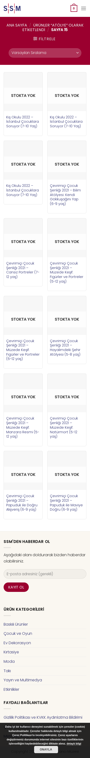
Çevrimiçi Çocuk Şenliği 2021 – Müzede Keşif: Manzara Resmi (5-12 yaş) (22, 427)
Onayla (46, 749)
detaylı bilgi (74, 743)
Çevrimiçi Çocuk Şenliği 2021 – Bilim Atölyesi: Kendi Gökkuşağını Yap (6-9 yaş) (65, 194)
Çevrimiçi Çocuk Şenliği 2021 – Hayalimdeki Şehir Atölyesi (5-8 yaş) (65, 348)
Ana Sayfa (16, 25)
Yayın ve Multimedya (23, 680)
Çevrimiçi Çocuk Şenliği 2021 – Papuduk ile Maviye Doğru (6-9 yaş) (66, 503)
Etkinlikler (11, 689)
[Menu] (83, 8)
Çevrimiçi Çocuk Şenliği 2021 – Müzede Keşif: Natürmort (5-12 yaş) (64, 427)
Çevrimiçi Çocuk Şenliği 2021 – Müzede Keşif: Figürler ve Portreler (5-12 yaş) (66, 272)
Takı (7, 671)
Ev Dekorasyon (17, 643)
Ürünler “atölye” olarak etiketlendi (53, 27)
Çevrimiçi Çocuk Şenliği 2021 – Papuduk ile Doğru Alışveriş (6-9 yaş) (21, 503)
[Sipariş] (45, 53)
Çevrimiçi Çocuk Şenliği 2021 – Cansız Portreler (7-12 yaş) (22, 270)
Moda (9, 661)
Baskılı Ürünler (16, 624)
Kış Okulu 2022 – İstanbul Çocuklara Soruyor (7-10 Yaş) (22, 122)
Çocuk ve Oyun (18, 633)
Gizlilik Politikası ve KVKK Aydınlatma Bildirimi (43, 717)
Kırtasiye (11, 652)
